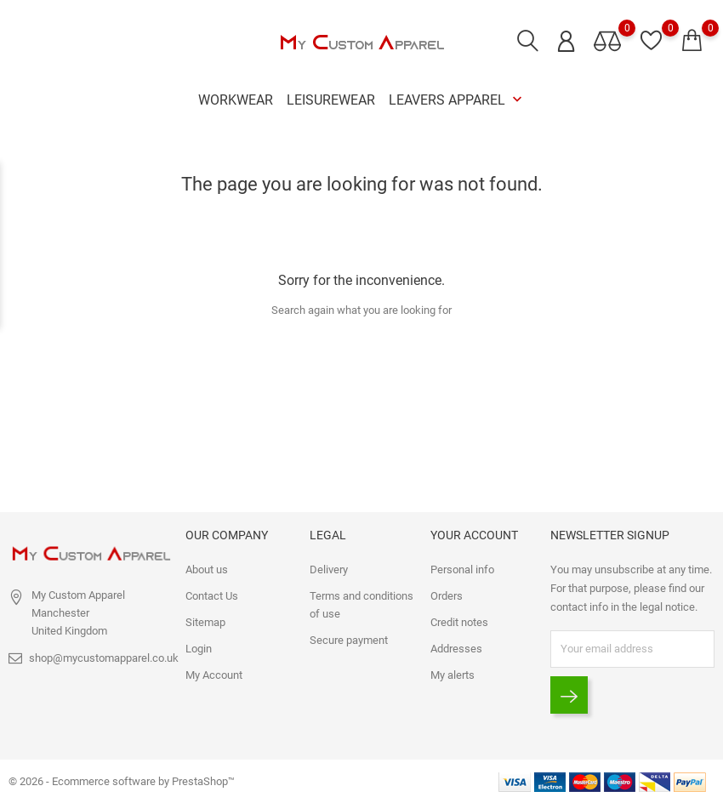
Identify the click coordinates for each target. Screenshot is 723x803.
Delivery (329, 569)
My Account (213, 675)
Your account (474, 535)
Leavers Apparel (457, 100)
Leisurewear (331, 100)
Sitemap (205, 622)
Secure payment (349, 640)
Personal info (462, 569)
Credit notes (459, 622)
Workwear (235, 100)
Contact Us (211, 595)
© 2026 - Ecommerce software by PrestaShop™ (122, 781)
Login (198, 648)
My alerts (452, 675)
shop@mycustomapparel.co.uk (104, 658)
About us (206, 569)
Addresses (456, 648)
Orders (446, 595)
